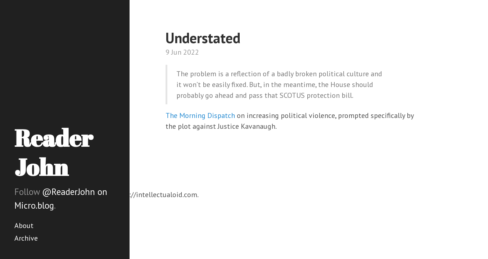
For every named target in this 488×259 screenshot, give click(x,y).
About (23, 225)
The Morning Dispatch (200, 115)
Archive (26, 238)
